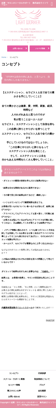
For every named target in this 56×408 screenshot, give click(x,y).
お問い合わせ (18, 48)
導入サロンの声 (14, 391)
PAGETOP (50, 320)
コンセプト (14, 373)
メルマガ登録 (40, 48)
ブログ (42, 385)
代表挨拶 (42, 373)
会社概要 (42, 391)
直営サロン (42, 396)
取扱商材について (42, 379)
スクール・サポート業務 (14, 379)
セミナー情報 (14, 385)
